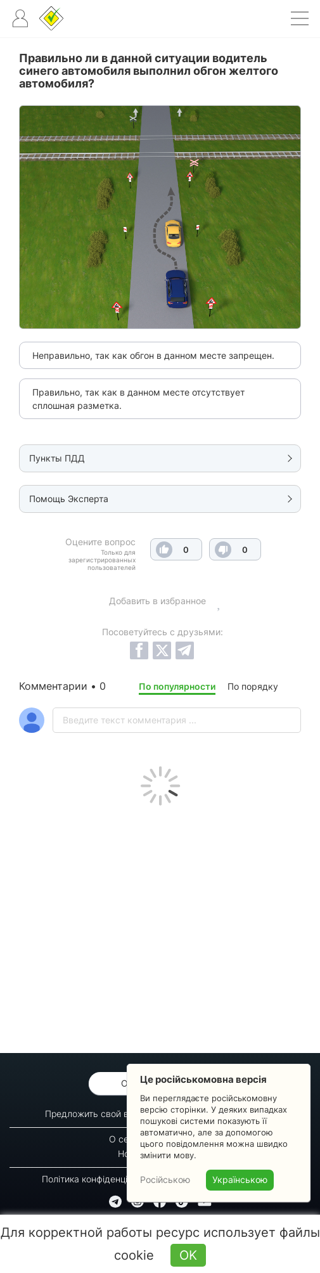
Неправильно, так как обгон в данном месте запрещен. (153, 355)
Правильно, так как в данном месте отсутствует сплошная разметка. (138, 399)
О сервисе (131, 1139)
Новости (136, 1153)
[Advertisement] (160, 926)
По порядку (252, 686)
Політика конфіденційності (98, 1179)
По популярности (177, 686)
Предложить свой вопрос (99, 1113)
